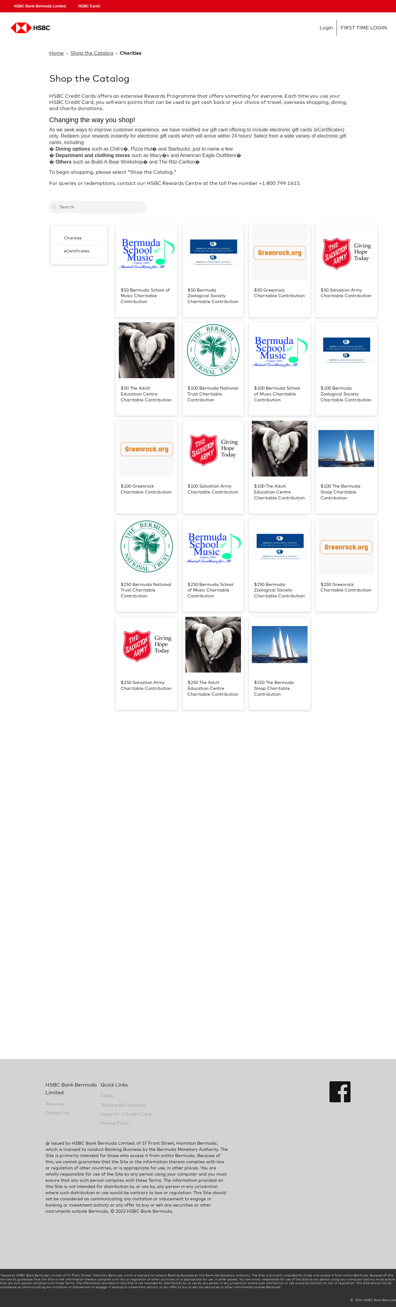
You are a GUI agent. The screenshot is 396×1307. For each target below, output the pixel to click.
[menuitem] (78, 238)
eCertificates (76, 251)
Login (326, 27)
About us (54, 1104)
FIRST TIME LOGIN (364, 27)
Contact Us (57, 1113)
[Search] (54, 207)
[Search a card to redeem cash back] (97, 207)
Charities (72, 238)
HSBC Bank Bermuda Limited (40, 6)
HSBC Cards (89, 6)
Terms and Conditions (123, 1105)
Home (56, 53)
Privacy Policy (115, 1123)
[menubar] (79, 245)
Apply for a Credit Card (126, 1114)
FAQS (107, 1096)
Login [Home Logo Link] (29, 27)
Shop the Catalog (92, 53)
